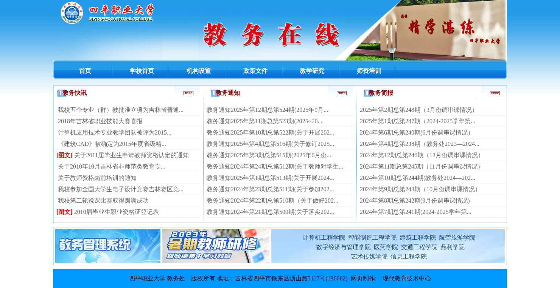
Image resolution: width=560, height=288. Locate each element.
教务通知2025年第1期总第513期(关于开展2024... (270, 178)
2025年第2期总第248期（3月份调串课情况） (419, 110)
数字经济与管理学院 (343, 247)
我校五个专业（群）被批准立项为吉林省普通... (121, 110)
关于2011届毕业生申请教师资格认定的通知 (131, 155)
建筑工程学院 (418, 237)
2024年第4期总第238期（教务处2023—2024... (419, 144)
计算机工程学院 (324, 237)
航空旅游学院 (456, 237)
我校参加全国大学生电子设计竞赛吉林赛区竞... (121, 189)
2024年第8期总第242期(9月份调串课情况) (415, 200)
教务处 (176, 278)
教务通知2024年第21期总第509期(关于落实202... (270, 212)
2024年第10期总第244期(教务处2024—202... (417, 178)
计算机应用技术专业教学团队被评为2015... (114, 132)
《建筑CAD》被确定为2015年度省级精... (112, 144)
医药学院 (386, 247)
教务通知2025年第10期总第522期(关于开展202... (270, 132)
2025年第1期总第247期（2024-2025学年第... (417, 121)
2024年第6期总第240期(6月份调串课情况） (417, 132)
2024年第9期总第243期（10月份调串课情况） (420, 189)
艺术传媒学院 (369, 256)
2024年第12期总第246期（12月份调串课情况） (422, 155)
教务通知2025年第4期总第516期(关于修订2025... (270, 144)
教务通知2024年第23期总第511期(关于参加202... (270, 189)
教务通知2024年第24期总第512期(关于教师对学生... (275, 166)
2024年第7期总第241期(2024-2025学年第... (415, 212)
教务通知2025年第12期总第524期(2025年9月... (267, 110)
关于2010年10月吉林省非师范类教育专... (111, 166)
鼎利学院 (452, 247)
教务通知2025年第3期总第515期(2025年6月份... (269, 155)
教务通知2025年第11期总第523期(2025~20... (264, 121)
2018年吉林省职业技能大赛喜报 (100, 121)
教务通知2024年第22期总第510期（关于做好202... (272, 200)
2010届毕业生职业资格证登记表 (116, 212)
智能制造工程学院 (372, 237)
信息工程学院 (408, 256)
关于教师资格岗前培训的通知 (97, 178)
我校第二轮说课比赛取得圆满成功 (103, 200)
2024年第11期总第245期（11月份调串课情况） (422, 166)
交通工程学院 (419, 247)
